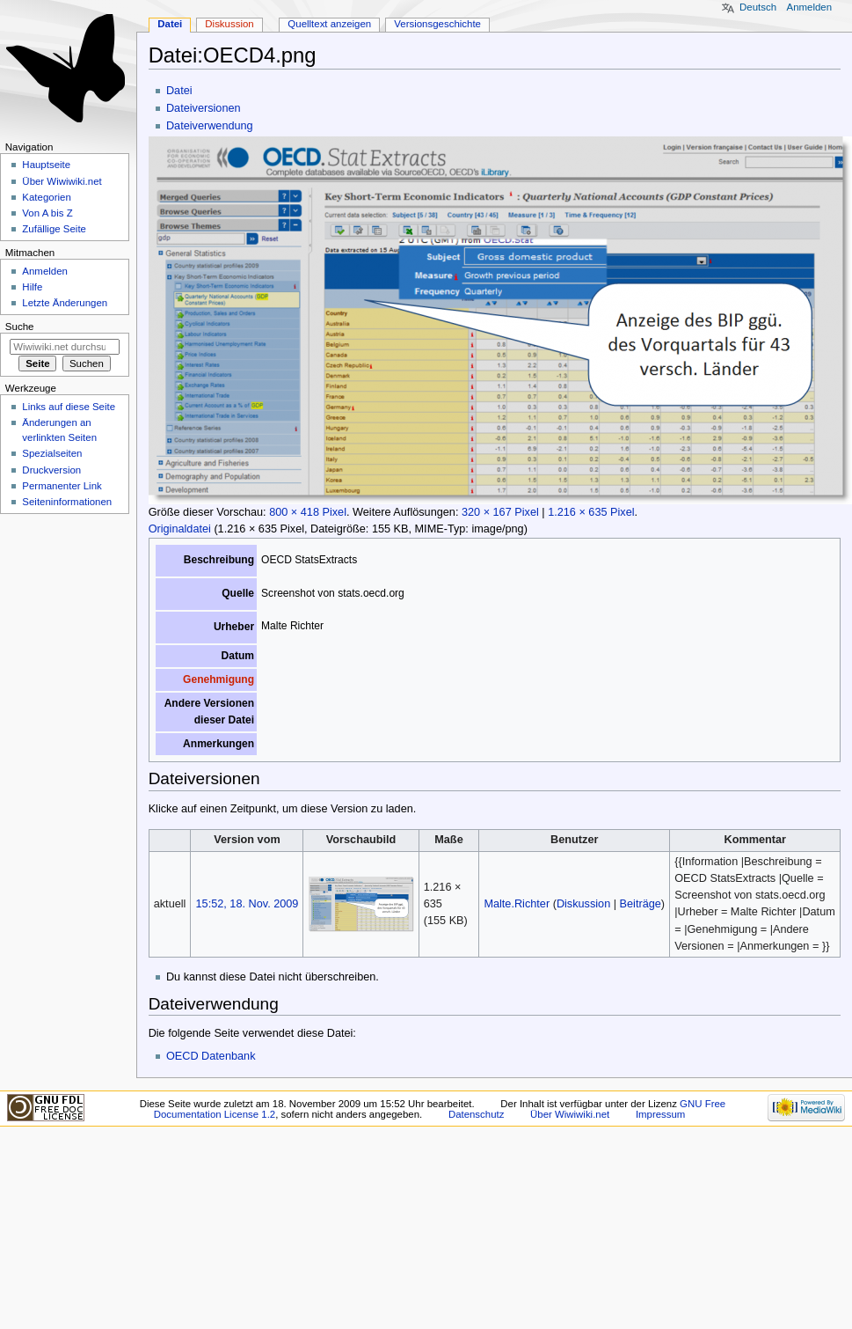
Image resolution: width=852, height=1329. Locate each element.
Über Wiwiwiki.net (61, 181)
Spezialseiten (52, 453)
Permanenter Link (61, 486)
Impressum (661, 1114)
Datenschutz (476, 1114)
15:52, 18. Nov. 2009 (247, 904)
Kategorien (46, 197)
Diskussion (583, 904)
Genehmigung (218, 679)
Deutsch (757, 7)
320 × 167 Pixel (500, 512)
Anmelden (810, 7)
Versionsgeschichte (437, 23)
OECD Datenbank (211, 1056)
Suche (19, 326)
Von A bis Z (47, 213)
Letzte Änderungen (64, 302)
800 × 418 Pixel (307, 512)
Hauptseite (46, 164)
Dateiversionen (203, 108)
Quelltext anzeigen (329, 23)
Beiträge (640, 904)
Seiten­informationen (67, 501)
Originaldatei (180, 529)
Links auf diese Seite (68, 406)
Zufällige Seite (54, 229)
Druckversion (51, 470)
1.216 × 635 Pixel (591, 512)
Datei (179, 90)
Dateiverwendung (209, 126)
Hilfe (32, 287)
